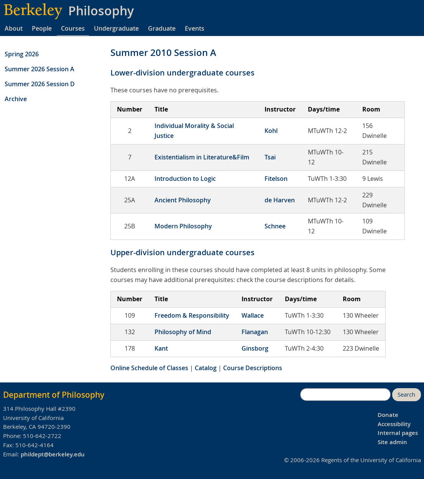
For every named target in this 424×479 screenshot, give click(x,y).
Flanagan (255, 332)
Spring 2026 (22, 54)
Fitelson (276, 178)
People (42, 28)
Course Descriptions (252, 368)
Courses (73, 28)
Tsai (270, 157)
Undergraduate (116, 28)
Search (406, 394)
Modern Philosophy (183, 226)
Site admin (392, 442)
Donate (388, 414)
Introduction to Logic (185, 178)
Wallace (253, 315)
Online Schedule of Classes (149, 368)
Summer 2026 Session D (40, 84)
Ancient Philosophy (182, 200)
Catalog (206, 368)
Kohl (271, 130)
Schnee (275, 226)
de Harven (280, 200)
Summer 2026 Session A (39, 69)
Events (194, 28)
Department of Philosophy (53, 394)
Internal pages (398, 432)
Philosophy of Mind (182, 332)
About (14, 28)
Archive (16, 99)
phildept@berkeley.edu (53, 454)
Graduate (162, 28)
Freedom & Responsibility (191, 315)
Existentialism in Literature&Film (201, 157)
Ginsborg (255, 348)
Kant (161, 348)
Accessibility (394, 424)
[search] (345, 394)
